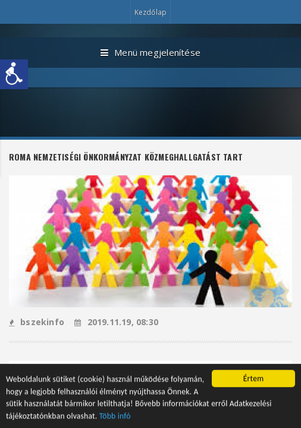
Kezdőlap (150, 12)
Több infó (115, 417)
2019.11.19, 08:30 (116, 322)
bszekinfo (36, 322)
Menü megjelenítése (150, 53)
